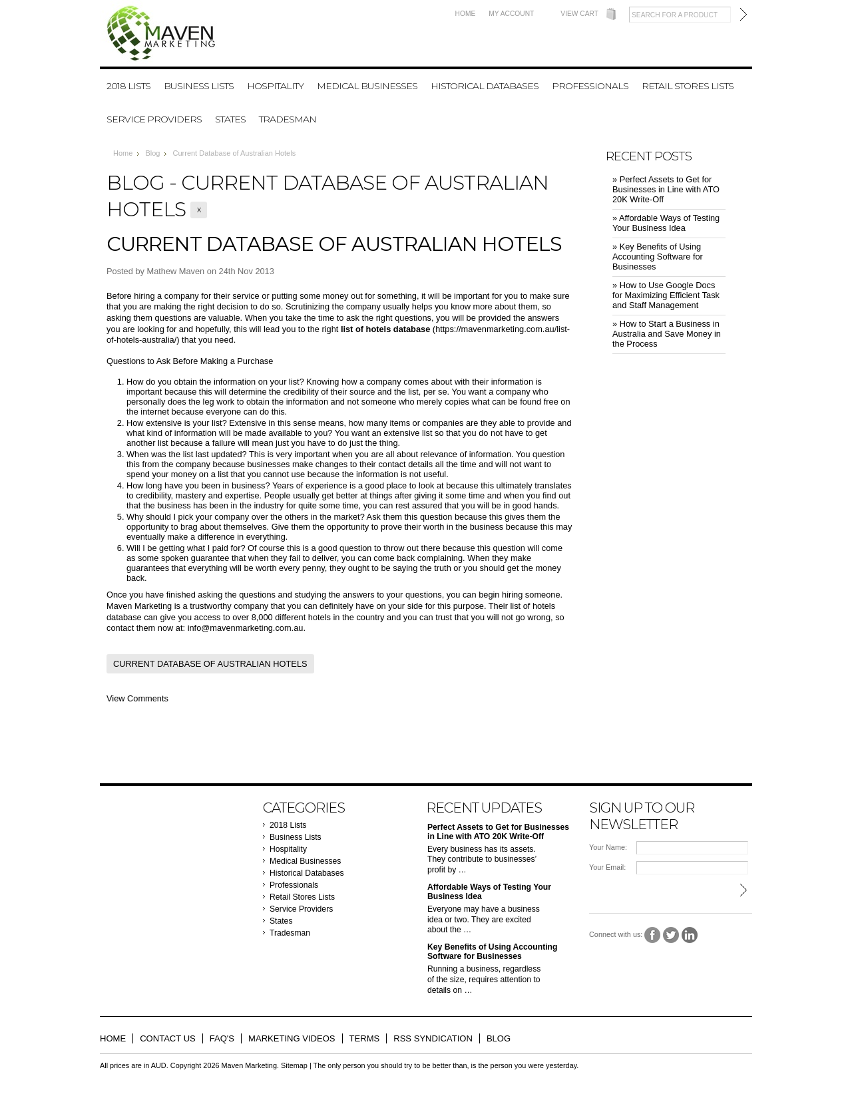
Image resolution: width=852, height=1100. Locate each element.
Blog (152, 153)
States (230, 119)
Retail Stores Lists (688, 86)
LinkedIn (690, 935)
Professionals (590, 86)
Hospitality (275, 86)
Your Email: (607, 867)
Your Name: (608, 847)
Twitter (671, 935)
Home (465, 13)
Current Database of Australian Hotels (334, 244)
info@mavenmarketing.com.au (246, 628)
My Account (511, 13)
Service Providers (154, 119)
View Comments (137, 698)
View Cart (579, 13)
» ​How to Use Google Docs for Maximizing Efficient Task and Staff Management (666, 295)
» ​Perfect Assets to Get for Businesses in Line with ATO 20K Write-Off (666, 189)
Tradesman (287, 119)
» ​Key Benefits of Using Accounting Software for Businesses (657, 257)
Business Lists (199, 86)
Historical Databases (484, 86)
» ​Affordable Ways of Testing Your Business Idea (666, 223)
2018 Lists (128, 86)
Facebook (652, 935)
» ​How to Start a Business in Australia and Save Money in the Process (666, 334)
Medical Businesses (367, 86)
